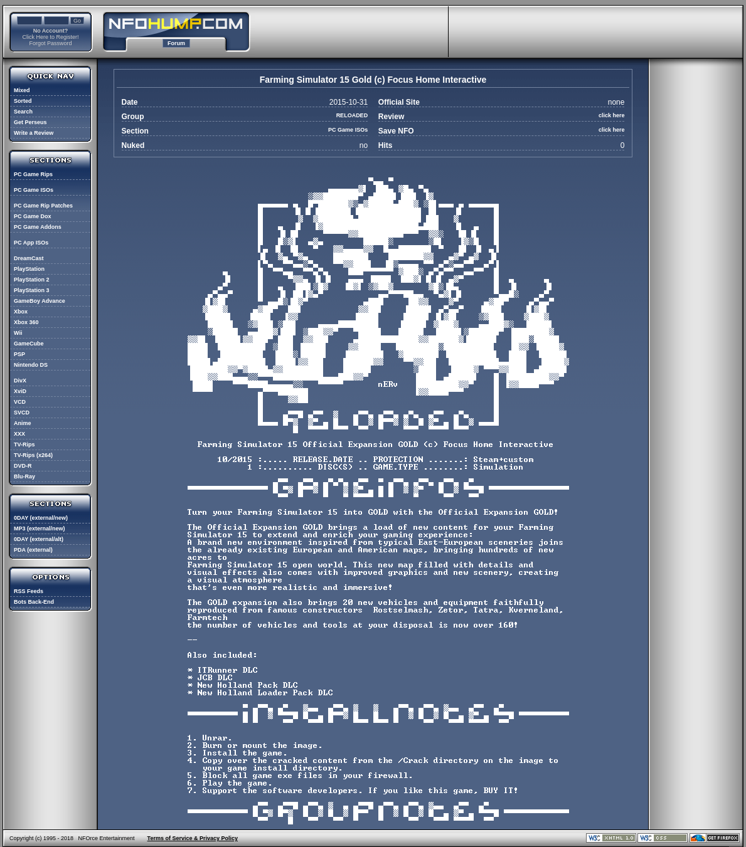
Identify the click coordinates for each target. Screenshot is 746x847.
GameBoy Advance (39, 301)
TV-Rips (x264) (33, 455)
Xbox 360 (26, 322)
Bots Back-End (34, 602)
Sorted (23, 101)
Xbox (21, 311)
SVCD (21, 412)
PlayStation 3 (32, 290)
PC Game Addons (37, 227)
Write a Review (33, 133)
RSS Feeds (28, 591)
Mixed (22, 90)
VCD (20, 402)
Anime (22, 423)
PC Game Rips (33, 174)
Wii (18, 333)
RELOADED (352, 115)
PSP (19, 354)
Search (23, 111)
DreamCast (29, 258)
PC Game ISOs (33, 190)
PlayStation (29, 269)
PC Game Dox (32, 216)
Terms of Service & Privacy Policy (192, 838)
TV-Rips (24, 444)
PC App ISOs (31, 242)
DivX (20, 380)
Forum (176, 43)
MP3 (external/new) (39, 528)
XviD (20, 391)
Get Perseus (30, 122)
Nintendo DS (31, 365)
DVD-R (23, 466)
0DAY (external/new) (41, 518)
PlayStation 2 (32, 279)
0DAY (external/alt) (38, 539)
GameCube (29, 343)
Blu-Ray (24, 476)
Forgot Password (50, 43)
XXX (19, 434)
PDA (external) (33, 550)
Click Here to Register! (50, 37)
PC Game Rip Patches (43, 206)
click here (612, 115)
